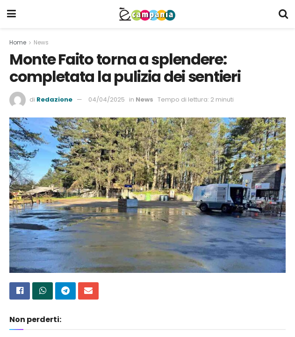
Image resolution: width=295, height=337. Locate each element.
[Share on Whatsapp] (42, 291)
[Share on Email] (88, 291)
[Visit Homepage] (147, 14)
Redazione (54, 99)
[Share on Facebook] (19, 291)
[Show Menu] (11, 14)
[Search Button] (283, 14)
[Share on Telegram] (65, 291)
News (41, 42)
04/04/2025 (106, 99)
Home (17, 42)
